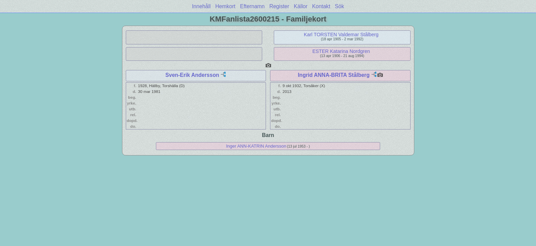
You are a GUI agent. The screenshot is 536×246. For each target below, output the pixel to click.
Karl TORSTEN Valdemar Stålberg (341, 34)
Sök (339, 6)
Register (279, 6)
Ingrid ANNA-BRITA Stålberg (334, 75)
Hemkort (225, 6)
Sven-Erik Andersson (192, 75)
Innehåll (201, 6)
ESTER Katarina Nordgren (341, 51)
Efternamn (252, 6)
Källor (301, 6)
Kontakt (321, 6)
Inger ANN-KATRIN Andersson (256, 146)
